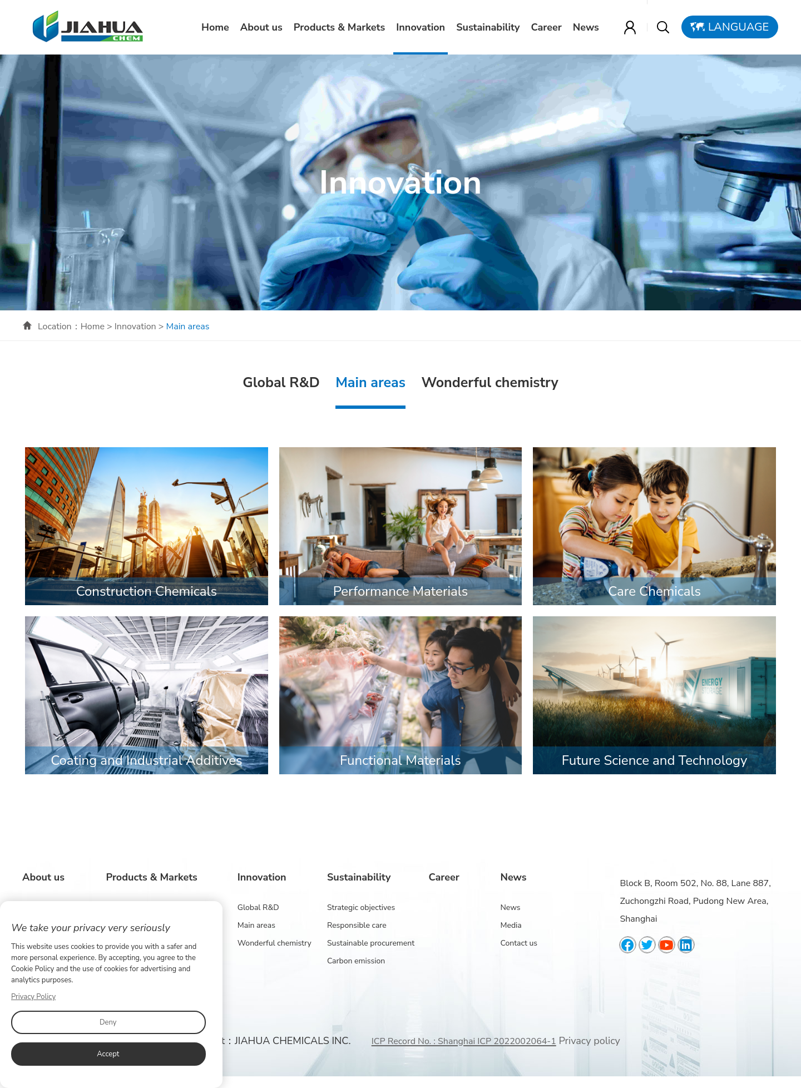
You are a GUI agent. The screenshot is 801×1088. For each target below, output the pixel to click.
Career (547, 27)
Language (739, 26)
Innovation (421, 27)
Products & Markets (339, 27)
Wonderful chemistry (489, 382)
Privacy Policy (33, 997)
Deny (108, 1022)
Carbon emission (356, 961)
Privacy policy (589, 1040)
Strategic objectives (361, 907)
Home (216, 27)
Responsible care (357, 925)
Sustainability (488, 27)
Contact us (518, 943)
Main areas (370, 382)
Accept (108, 1054)
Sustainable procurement (370, 943)
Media (510, 925)
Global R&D (281, 382)
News (586, 27)
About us (262, 27)
